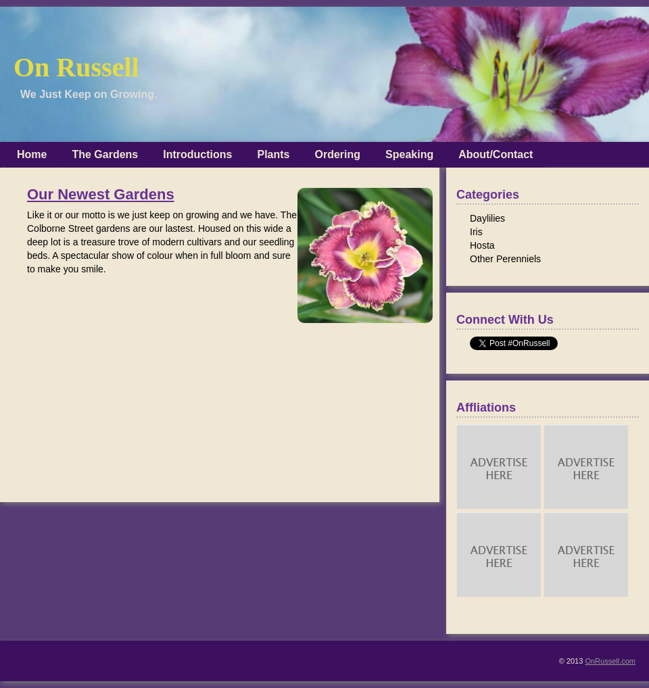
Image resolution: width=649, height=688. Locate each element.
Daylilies (487, 218)
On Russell (76, 67)
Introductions (197, 154)
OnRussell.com (610, 661)
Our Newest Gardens (100, 194)
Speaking (409, 154)
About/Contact (495, 154)
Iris (476, 231)
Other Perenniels (505, 258)
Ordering (338, 154)
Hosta (482, 245)
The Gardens (105, 154)
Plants (273, 154)
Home (32, 154)
